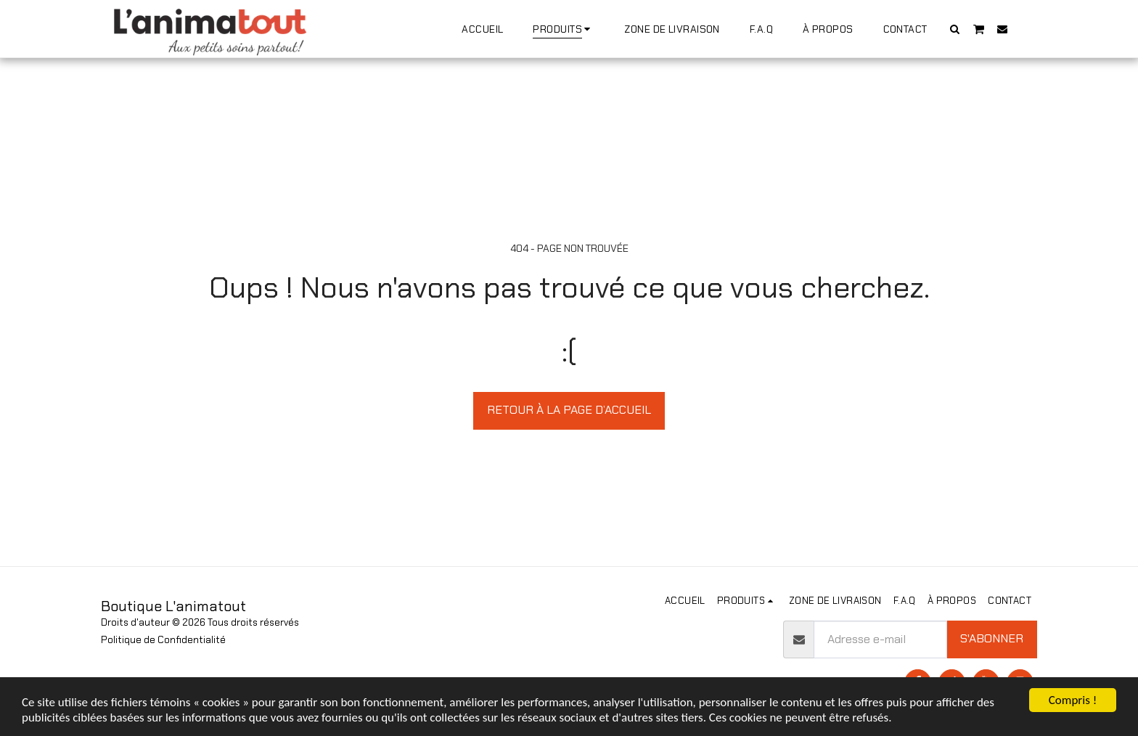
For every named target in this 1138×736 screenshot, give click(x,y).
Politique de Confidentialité (163, 640)
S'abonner (991, 638)
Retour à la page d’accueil (569, 409)
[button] (955, 28)
